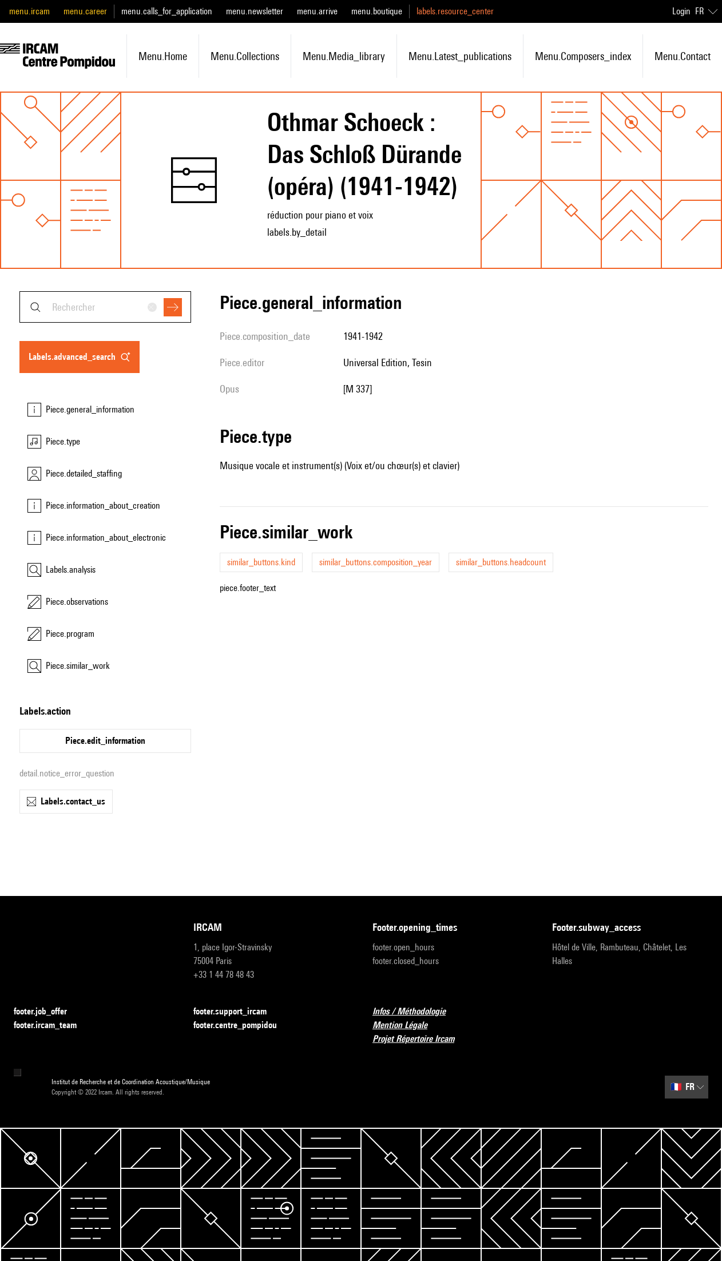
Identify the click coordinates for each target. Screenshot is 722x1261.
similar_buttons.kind (261, 562)
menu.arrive (317, 11)
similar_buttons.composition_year (375, 562)
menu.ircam (29, 11)
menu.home (162, 56)
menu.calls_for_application (166, 11)
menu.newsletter (254, 11)
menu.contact (682, 56)
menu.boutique (376, 11)
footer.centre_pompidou (242, 1026)
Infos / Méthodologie (415, 1012)
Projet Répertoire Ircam (420, 1039)
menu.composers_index (583, 56)
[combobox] (105, 307)
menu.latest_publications (459, 56)
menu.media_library (344, 56)
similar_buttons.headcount (501, 562)
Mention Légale (406, 1026)
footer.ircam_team (52, 1026)
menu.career (85, 11)
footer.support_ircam (236, 1012)
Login (681, 11)
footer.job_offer (47, 1012)
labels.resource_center (455, 11)
